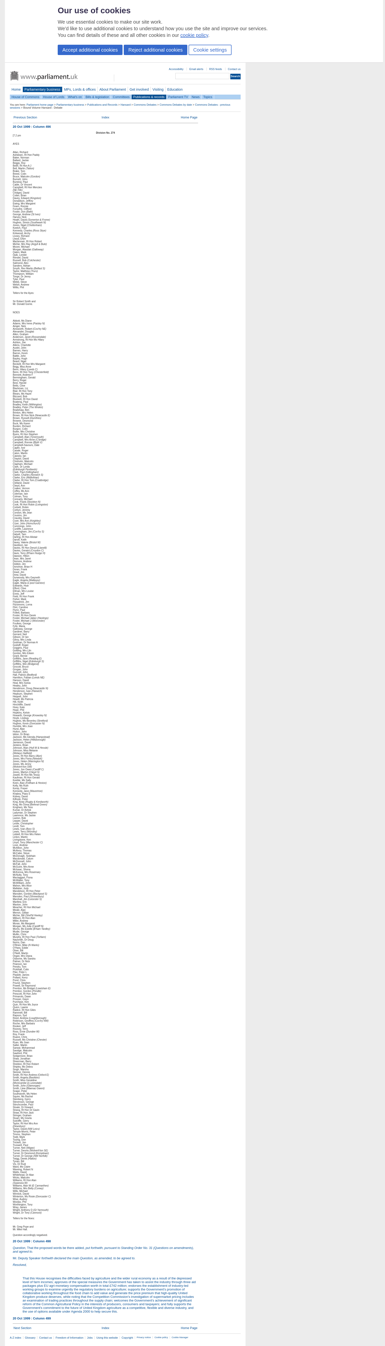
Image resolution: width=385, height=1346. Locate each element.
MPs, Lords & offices (80, 89)
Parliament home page (40, 104)
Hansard (126, 104)
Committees (121, 97)
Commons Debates (145, 104)
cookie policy (194, 35)
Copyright (127, 1337)
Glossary (30, 1337)
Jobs (90, 1337)
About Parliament (112, 89)
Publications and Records (102, 104)
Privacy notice (144, 1337)
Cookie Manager (180, 1337)
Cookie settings (210, 50)
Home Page (189, 117)
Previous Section (25, 117)
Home (16, 89)
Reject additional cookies (155, 50)
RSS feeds (215, 69)
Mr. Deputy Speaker (74, 1258)
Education (175, 89)
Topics (207, 97)
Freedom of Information (69, 1337)
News (196, 97)
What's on (75, 97)
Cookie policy (161, 1337)
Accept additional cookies (90, 50)
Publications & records (149, 97)
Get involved (139, 89)
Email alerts (196, 69)
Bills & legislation (97, 97)
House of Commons (25, 97)
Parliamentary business (42, 89)
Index (105, 117)
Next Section (22, 1328)
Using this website (107, 1337)
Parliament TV (178, 97)
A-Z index (15, 1337)
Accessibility (176, 69)
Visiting (158, 89)
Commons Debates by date (176, 104)
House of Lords (53, 97)
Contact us (234, 69)
